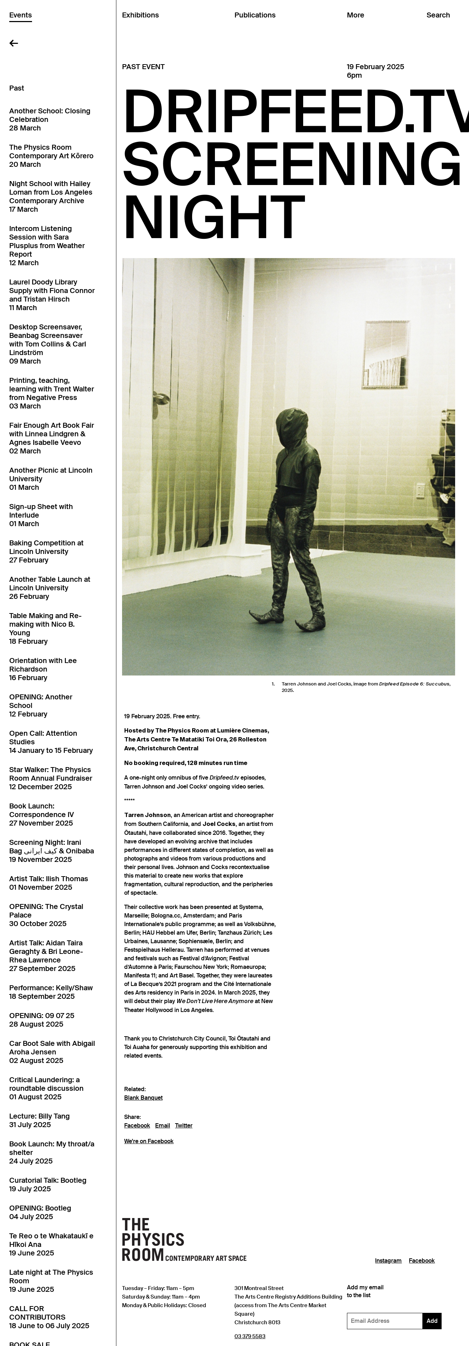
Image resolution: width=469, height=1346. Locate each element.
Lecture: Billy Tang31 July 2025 (39, 1120)
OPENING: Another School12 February (40, 705)
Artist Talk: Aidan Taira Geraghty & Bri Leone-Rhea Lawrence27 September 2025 (46, 956)
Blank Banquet (143, 1097)
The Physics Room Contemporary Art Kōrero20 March (51, 156)
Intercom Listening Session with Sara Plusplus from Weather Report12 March (47, 245)
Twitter (184, 1125)
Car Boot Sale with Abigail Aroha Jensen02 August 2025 (52, 1052)
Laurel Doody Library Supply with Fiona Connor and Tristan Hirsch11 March (52, 295)
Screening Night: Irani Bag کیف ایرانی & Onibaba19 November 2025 (51, 851)
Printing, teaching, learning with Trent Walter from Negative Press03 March (51, 393)
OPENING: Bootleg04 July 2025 (40, 1212)
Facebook (137, 1125)
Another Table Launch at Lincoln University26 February (49, 588)
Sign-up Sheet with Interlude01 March (41, 515)
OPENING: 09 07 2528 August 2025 (41, 1019)
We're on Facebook (149, 1141)
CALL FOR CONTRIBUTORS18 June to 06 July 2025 (49, 1317)
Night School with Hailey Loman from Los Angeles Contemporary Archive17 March (51, 196)
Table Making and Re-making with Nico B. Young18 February (45, 628)
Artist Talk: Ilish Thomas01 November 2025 (48, 883)
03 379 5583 (249, 1336)
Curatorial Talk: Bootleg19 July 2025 (47, 1184)
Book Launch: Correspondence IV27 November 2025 (41, 814)
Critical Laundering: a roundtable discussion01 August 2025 (46, 1088)
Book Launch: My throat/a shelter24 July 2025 (51, 1152)
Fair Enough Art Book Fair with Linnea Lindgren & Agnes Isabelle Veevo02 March (51, 438)
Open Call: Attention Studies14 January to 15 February (51, 742)
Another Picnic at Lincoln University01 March (51, 479)
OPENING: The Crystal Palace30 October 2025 (46, 915)
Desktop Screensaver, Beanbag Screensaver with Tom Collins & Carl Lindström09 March (47, 344)
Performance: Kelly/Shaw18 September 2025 (51, 992)
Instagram (388, 1260)
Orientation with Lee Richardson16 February (43, 669)
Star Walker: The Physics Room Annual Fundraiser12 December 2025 (50, 778)
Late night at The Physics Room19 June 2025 (51, 1281)
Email (162, 1125)
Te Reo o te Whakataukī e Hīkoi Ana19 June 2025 (51, 1244)
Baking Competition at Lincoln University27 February (46, 551)
